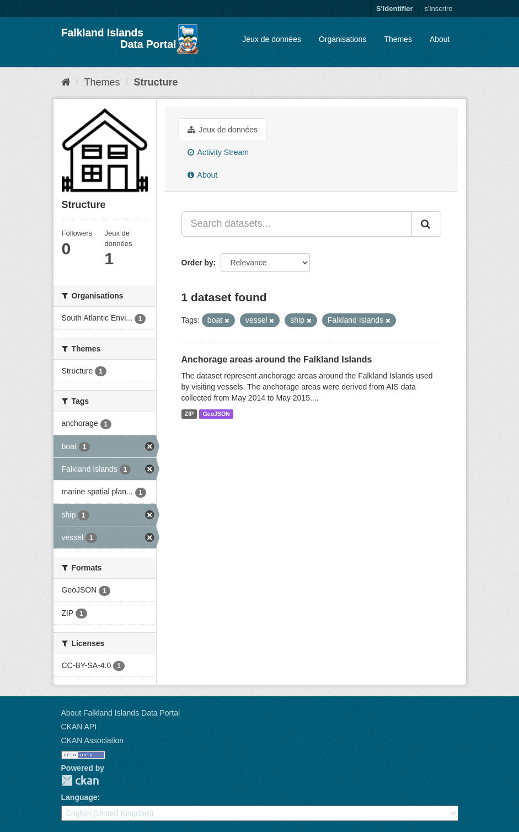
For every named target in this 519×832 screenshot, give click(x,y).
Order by (197, 262)
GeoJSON (216, 413)
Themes (398, 39)
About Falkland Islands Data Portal (120, 712)
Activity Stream (218, 152)
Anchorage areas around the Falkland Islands (276, 359)
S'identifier (394, 8)
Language (79, 797)
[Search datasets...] (296, 224)
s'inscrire (439, 8)
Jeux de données (271, 39)
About (440, 39)
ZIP (189, 413)
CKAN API (79, 726)
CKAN (80, 780)
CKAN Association (92, 740)
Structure (156, 82)
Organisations (342, 39)
